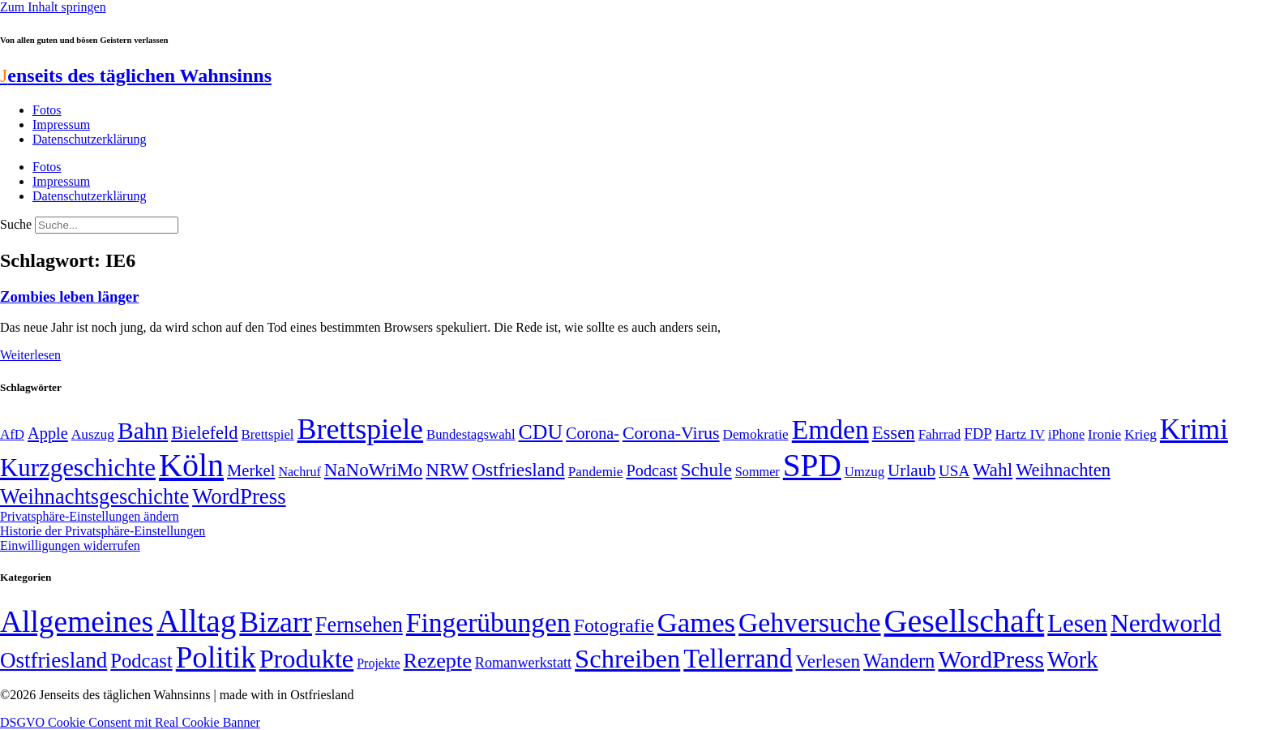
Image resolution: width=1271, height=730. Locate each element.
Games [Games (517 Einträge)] (696, 622)
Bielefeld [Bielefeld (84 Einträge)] (204, 433)
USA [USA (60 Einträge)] (954, 470)
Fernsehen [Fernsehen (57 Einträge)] (359, 625)
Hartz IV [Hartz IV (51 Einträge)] (1020, 434)
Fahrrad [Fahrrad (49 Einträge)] (939, 434)
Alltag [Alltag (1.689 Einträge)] (196, 620)
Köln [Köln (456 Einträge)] (191, 465)
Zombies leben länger (69, 296)
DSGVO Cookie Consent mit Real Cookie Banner (130, 722)
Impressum (61, 124)
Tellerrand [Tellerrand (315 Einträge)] (737, 658)
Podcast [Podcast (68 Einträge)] (651, 470)
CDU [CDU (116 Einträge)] (541, 432)
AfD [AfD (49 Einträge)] (12, 434)
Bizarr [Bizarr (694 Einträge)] (275, 622)
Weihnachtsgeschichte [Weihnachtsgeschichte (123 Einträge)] (94, 497)
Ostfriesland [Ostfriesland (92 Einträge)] (518, 469)
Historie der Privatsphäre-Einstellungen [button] (102, 531)
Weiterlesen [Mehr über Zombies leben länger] (30, 355)
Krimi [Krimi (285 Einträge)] (1194, 429)
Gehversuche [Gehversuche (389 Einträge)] (809, 623)
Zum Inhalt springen (53, 7)
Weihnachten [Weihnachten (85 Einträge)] (1063, 470)
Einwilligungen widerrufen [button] (70, 545)
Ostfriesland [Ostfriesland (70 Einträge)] (53, 660)
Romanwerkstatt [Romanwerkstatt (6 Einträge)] (523, 663)
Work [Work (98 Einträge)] (1072, 659)
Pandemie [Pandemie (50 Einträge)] (595, 471)
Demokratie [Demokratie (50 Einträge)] (756, 434)
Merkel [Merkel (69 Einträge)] (251, 470)
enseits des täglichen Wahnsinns (136, 75)
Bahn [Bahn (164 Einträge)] (143, 431)
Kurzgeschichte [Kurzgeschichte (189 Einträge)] (78, 467)
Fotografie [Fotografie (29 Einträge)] (614, 625)
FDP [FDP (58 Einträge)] (977, 433)
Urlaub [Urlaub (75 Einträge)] (911, 470)
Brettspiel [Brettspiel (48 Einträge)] (268, 434)
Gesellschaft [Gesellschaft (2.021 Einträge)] (964, 621)
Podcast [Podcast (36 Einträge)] (141, 661)
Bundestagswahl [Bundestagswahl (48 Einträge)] (470, 434)
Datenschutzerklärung (89, 139)
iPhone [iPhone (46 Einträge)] (1066, 434)
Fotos (47, 110)
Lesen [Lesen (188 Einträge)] (1077, 623)
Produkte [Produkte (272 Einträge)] (306, 658)
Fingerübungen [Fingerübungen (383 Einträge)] (488, 623)
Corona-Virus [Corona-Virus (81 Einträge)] (671, 433)
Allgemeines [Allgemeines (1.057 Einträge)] (76, 621)
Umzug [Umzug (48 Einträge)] (864, 471)
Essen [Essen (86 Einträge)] (893, 433)
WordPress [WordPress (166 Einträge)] (991, 659)
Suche (16, 224)
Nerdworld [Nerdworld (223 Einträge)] (1166, 623)
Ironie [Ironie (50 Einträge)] (1104, 434)
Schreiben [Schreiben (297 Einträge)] (627, 658)
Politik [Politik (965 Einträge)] (216, 657)
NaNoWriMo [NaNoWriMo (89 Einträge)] (373, 470)
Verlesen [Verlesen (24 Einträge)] (828, 661)
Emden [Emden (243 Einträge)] (830, 429)
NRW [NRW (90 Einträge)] (447, 469)
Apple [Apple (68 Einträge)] (48, 433)
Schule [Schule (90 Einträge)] (706, 469)
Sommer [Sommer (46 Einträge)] (757, 472)
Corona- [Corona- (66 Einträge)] (592, 433)
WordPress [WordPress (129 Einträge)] (238, 496)
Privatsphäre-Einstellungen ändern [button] (89, 516)
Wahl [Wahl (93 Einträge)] (992, 469)
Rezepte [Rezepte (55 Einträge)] (438, 660)
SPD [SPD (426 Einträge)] (812, 465)
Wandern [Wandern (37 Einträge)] (899, 661)
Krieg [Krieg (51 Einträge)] (1140, 434)
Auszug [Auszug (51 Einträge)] (92, 434)
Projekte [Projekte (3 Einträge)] (378, 663)
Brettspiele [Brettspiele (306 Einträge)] (360, 429)
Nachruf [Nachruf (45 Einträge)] (299, 472)
